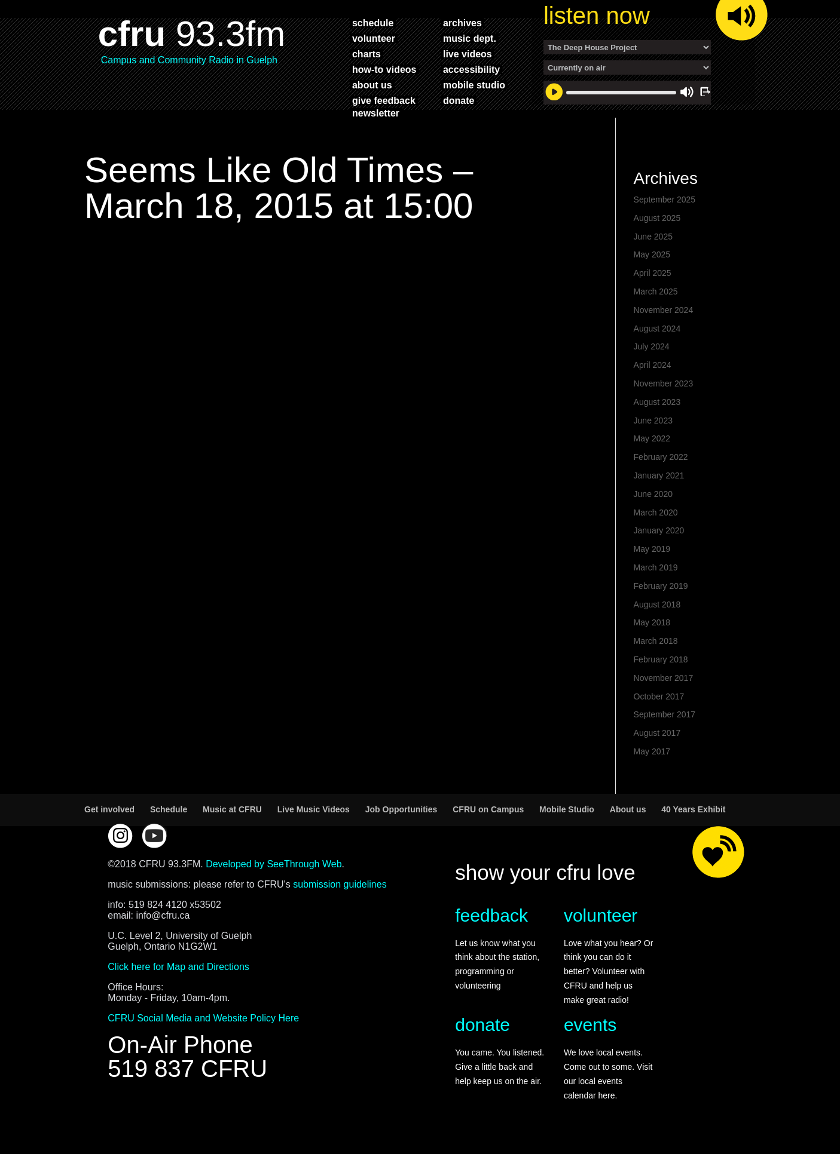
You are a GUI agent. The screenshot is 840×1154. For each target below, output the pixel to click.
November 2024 (664, 310)
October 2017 (659, 696)
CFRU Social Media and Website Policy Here (203, 1018)
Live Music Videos (313, 809)
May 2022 (652, 438)
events (590, 1025)
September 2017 (665, 714)
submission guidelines (340, 884)
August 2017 (657, 733)
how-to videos (384, 69)
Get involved (109, 809)
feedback (491, 915)
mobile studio (474, 85)
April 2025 (652, 273)
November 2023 (664, 383)
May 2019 (652, 549)
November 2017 (664, 678)
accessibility (471, 69)
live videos (467, 54)
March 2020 (656, 512)
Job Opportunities (401, 809)
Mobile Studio (566, 809)
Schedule (168, 809)
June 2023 (653, 420)
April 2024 (652, 365)
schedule (372, 22)
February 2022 (661, 457)
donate (458, 100)
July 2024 (652, 346)
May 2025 (652, 254)
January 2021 (659, 475)
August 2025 (657, 218)
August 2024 (657, 328)
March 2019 (656, 567)
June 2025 (653, 236)
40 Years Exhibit (693, 809)
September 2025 (665, 199)
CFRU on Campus (488, 809)
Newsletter (375, 113)
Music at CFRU (232, 809)
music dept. (469, 38)
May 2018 (652, 622)
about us (372, 85)
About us (628, 809)
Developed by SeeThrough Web (273, 864)
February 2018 (661, 659)
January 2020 (659, 530)
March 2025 (656, 291)
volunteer (373, 38)
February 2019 (661, 586)
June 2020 (653, 494)
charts (366, 54)
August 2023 (657, 402)
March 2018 (656, 641)
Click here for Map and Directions (178, 967)
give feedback (384, 100)
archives (462, 22)
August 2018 (657, 604)
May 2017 (652, 751)
